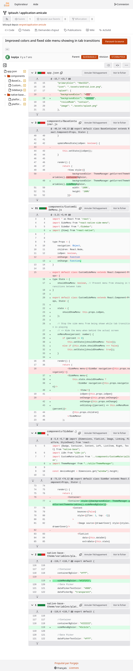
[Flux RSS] (7, 19)
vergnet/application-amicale (32, 24)
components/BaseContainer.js (62, 123)
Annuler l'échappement (95, 72)
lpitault (13, 13)
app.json (53, 73)
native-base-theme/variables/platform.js (62, 555)
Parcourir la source (114, 41)
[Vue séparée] (117, 65)
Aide (35, 4)
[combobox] (108, 65)
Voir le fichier (119, 72)
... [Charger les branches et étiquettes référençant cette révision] (7, 49)
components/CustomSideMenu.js (62, 208)
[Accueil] (6, 4)
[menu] (126, 65)
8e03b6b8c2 (89, 57)
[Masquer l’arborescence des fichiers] (5, 65)
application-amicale (33, 13)
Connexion (121, 4)
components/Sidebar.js (62, 433)
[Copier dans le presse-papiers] (61, 72)
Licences (74, 667)
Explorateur (21, 4)
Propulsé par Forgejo (66, 663)
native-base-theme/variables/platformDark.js (62, 605)
